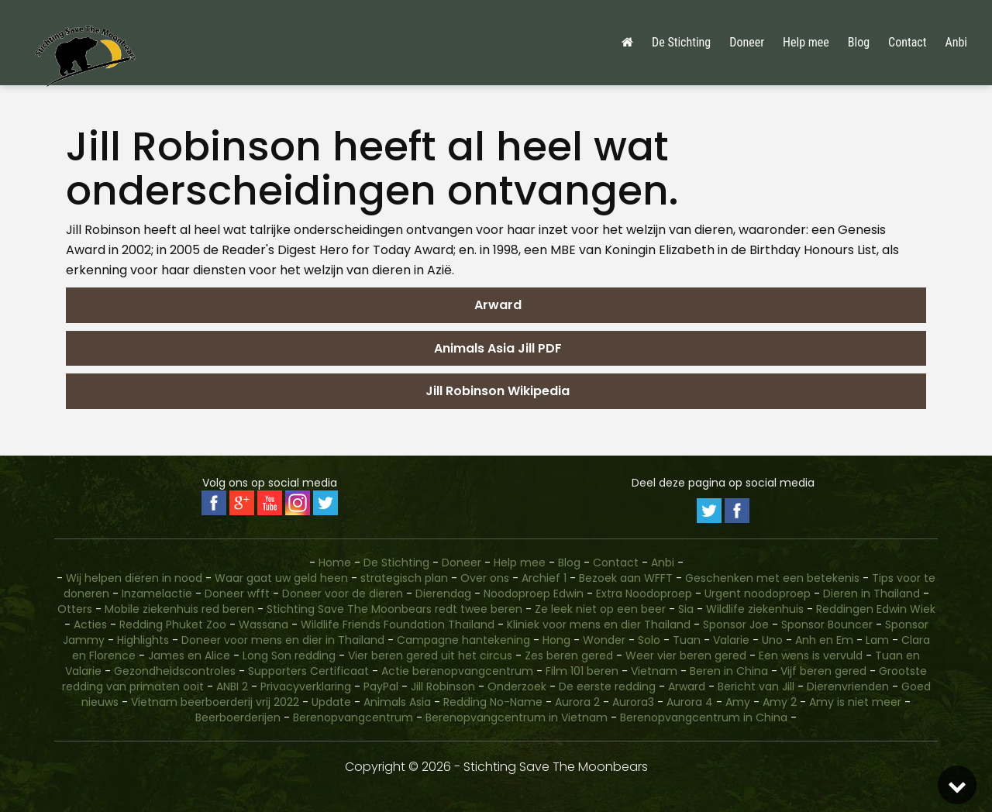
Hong (556, 640)
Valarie (731, 640)
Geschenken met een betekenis (772, 578)
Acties (90, 624)
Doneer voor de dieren (342, 593)
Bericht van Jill (756, 686)
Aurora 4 (689, 702)
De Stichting (681, 42)
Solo (649, 640)
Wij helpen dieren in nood (134, 578)
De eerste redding (607, 686)
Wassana (263, 624)
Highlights (143, 640)
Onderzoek (516, 686)
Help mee (806, 42)
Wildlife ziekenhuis (755, 609)
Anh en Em (824, 640)
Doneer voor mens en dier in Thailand (282, 640)
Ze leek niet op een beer (600, 609)
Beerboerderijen (238, 717)
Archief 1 (544, 578)
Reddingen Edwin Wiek (875, 609)
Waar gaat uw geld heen (281, 578)
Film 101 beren (582, 671)
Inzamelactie (157, 593)
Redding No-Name (492, 702)
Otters (74, 609)
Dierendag (443, 593)
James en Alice (189, 655)
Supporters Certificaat (308, 671)
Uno (772, 640)
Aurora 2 (577, 702)
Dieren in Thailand (871, 593)
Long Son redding (289, 655)
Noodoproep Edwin (534, 593)
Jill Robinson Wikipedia (496, 391)
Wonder (604, 640)
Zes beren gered (569, 655)
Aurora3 (633, 702)
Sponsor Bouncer (827, 624)
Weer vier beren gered (685, 655)
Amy (737, 702)
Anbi (956, 42)
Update (331, 702)
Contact (907, 42)
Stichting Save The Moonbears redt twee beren (394, 609)
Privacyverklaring (305, 686)
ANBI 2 (232, 686)
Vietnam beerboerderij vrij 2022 (215, 702)
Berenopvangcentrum (353, 717)
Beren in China (729, 671)
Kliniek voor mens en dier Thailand (599, 624)
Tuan (687, 640)
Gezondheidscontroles (175, 671)
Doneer (746, 42)
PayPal (380, 686)
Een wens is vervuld (811, 655)
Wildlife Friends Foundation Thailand (397, 624)
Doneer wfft (237, 593)
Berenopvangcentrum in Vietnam (516, 717)
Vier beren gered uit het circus (430, 655)
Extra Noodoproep (644, 593)
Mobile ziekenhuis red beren (179, 609)
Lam (877, 640)
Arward (496, 305)
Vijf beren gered (823, 671)
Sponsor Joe (736, 624)
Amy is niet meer (855, 702)
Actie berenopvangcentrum (457, 671)
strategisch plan (404, 578)
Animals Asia (397, 702)
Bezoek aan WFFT (626, 578)
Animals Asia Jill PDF (496, 348)
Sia (686, 609)
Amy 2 (780, 702)
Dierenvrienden (848, 686)
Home (335, 562)
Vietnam (654, 671)
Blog (859, 42)
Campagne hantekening (463, 640)
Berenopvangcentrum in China (703, 717)
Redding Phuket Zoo (172, 624)
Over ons (484, 578)
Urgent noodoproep (757, 593)
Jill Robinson (443, 686)
